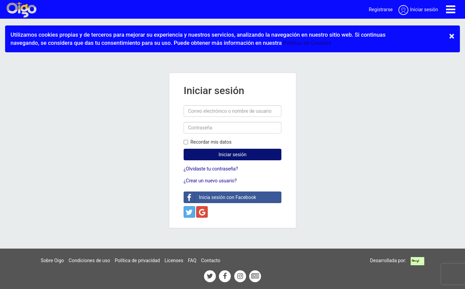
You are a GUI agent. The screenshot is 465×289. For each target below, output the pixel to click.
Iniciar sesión (233, 154)
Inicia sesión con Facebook (220, 197)
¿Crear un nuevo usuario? (210, 180)
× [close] (451, 36)
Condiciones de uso (89, 260)
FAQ (192, 260)
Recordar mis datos (207, 142)
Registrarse (381, 9)
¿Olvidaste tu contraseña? (211, 168)
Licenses (174, 260)
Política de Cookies (307, 43)
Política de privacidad (137, 260)
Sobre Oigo (52, 260)
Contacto (210, 260)
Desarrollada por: (388, 260)
